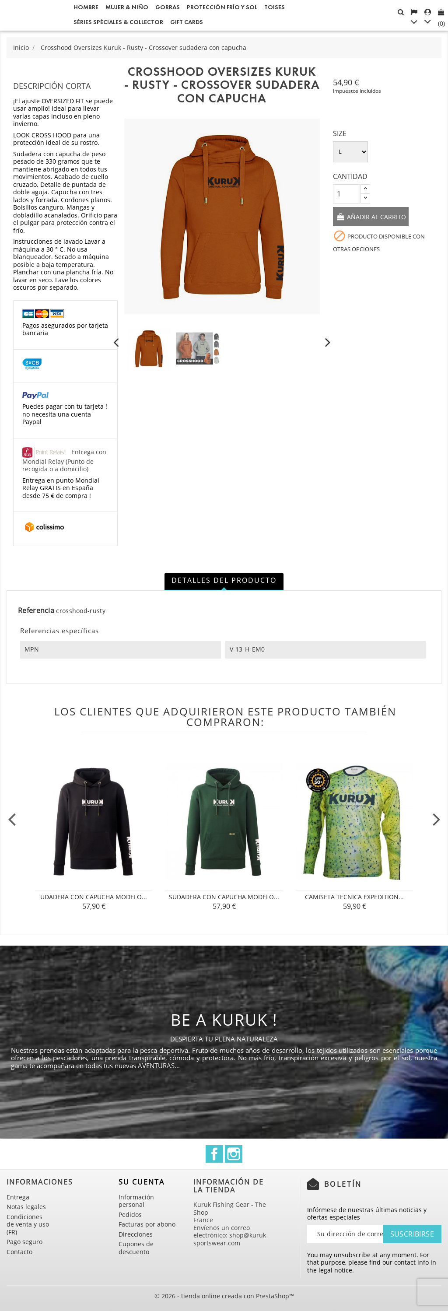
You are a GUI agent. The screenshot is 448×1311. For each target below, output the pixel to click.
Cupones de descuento (136, 1248)
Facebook (214, 1154)
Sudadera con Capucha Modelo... (224, 897)
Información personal (136, 1201)
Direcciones (136, 1234)
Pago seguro (24, 1241)
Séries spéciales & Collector (118, 22)
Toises (274, 7)
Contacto (19, 1252)
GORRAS (167, 7)
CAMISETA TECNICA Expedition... (354, 897)
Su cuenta (141, 1182)
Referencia (36, 611)
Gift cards (186, 22)
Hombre (86, 7)
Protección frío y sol (222, 7)
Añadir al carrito (375, 217)
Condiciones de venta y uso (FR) (28, 1224)
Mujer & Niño (126, 7)
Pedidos (130, 1214)
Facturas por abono (147, 1224)
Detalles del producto (224, 580)
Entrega (18, 1197)
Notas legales (26, 1206)
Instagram (233, 1154)
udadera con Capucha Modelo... (93, 897)
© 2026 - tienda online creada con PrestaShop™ (224, 1296)
